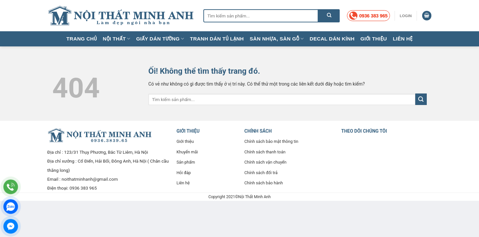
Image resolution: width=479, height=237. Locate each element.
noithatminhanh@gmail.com (90, 179)
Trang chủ (81, 38)
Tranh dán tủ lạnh (217, 38)
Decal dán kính (332, 38)
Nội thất (116, 39)
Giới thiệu (373, 38)
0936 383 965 (83, 188)
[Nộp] (329, 15)
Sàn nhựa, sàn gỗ (277, 39)
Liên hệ (403, 38)
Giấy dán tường (160, 39)
